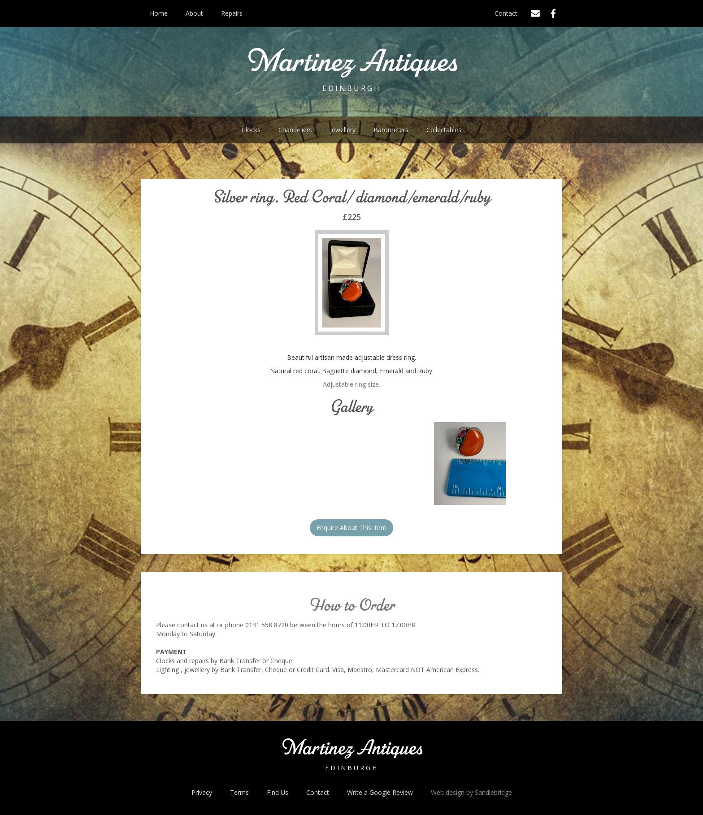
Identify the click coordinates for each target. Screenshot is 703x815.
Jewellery (343, 129)
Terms (239, 792)
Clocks (251, 129)
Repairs (232, 13)
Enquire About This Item (351, 527)
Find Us (277, 792)
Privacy (201, 792)
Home (159, 13)
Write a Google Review (380, 792)
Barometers (390, 129)
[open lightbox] (470, 463)
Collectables (443, 129)
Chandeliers (295, 129)
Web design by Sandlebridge (471, 792)
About (194, 13)
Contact (506, 13)
